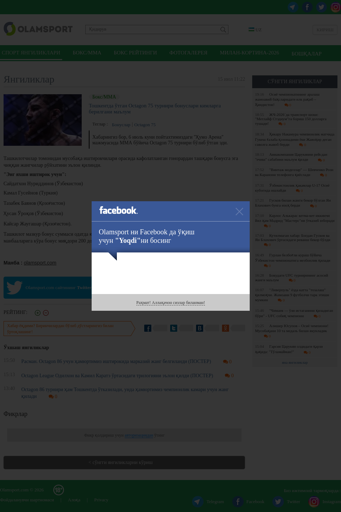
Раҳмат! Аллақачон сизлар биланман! (170, 302)
